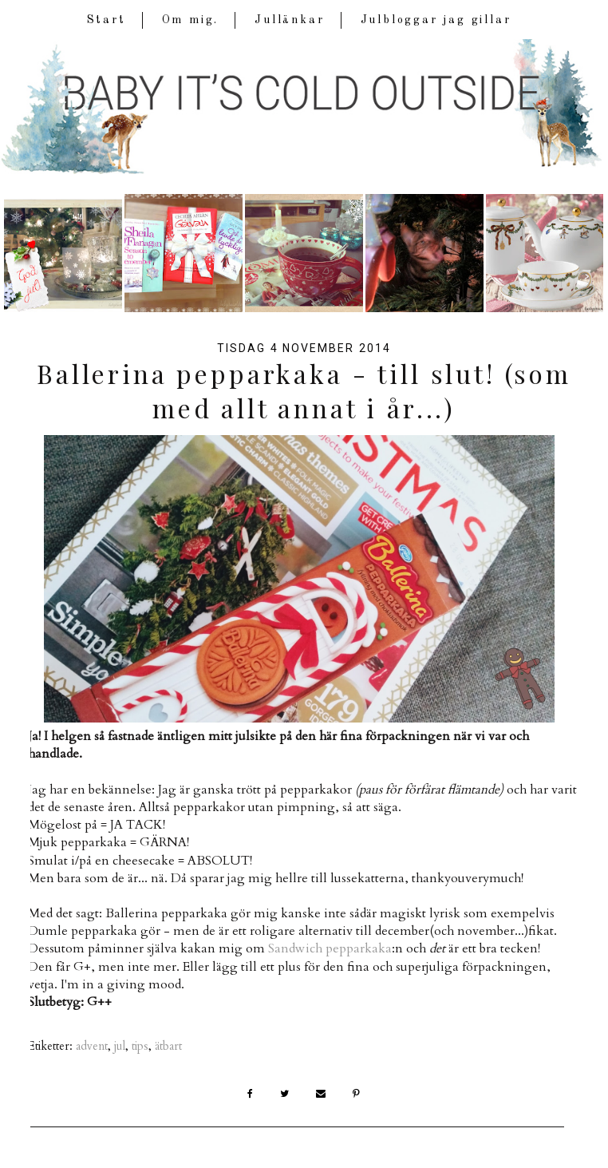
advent (92, 1046)
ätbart (168, 1046)
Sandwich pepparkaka (330, 948)
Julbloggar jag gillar (436, 20)
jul (119, 1046)
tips (140, 1046)
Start (106, 20)
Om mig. (190, 20)
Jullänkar (289, 20)
